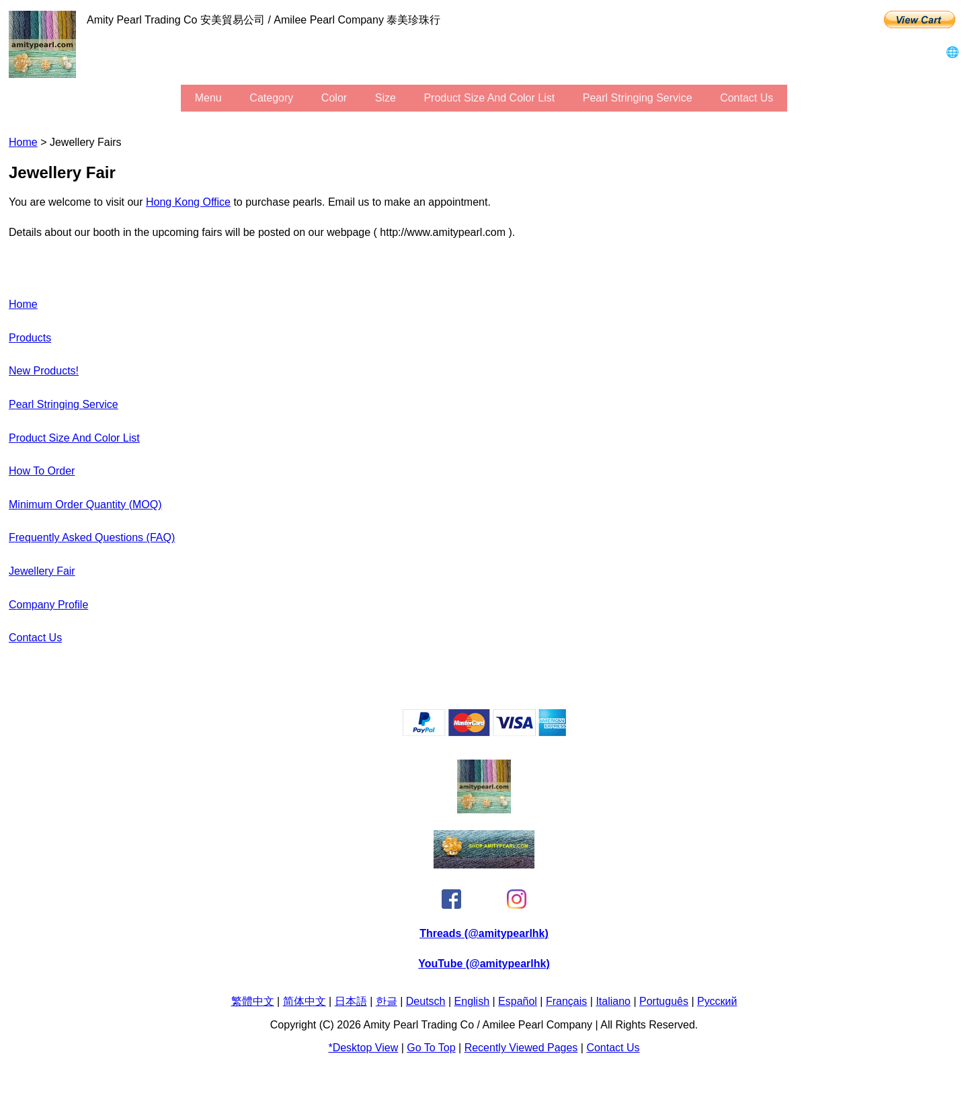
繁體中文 (252, 1001)
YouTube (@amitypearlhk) (483, 963)
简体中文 (304, 1001)
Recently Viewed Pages (521, 1047)
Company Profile (48, 604)
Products (30, 337)
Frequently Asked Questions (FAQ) (92, 537)
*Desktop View (363, 1047)
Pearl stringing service (637, 98)
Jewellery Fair (42, 571)
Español (517, 1001)
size (385, 98)
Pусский (717, 1001)
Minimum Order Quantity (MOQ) (85, 504)
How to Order (42, 471)
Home (23, 142)
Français (566, 1001)
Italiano (613, 1001)
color (334, 98)
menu (208, 98)
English (471, 1001)
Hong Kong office (188, 202)
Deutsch (426, 1001)
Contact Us (746, 98)
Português (663, 1001)
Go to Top (431, 1047)
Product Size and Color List (489, 98)
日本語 (351, 1001)
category (271, 98)
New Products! (44, 370)
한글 (386, 1001)
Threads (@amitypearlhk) (484, 933)
